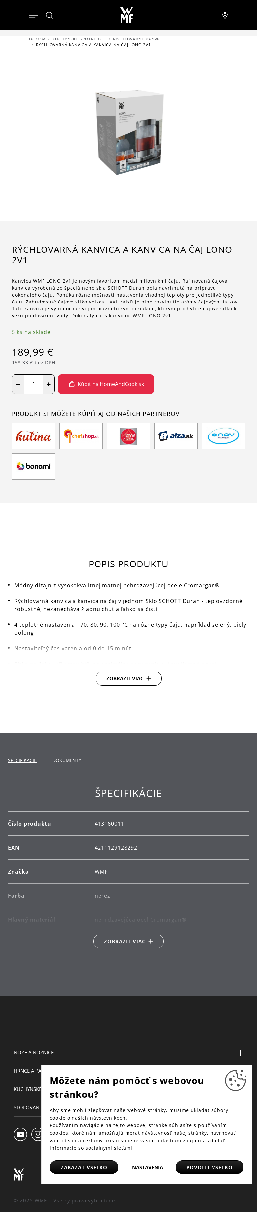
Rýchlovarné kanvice (138, 39)
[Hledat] (50, 15)
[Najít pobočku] (225, 14)
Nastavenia (147, 1167)
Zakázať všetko (84, 1167)
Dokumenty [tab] (66, 760)
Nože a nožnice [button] (34, 1052)
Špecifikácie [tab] (22, 760)
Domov (37, 39)
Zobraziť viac (125, 678)
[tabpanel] (128, 868)
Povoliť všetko (209, 1167)
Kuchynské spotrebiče (79, 39)
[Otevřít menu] (33, 15)
